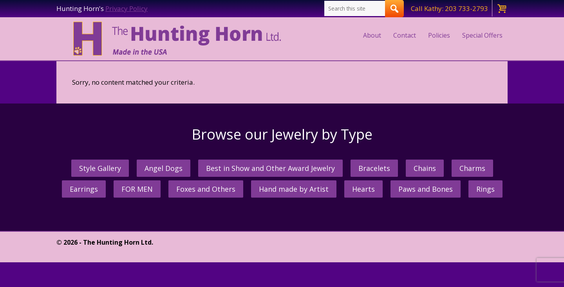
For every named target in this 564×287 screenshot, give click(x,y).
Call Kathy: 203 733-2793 (449, 8)
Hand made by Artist (294, 189)
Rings (485, 189)
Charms (472, 168)
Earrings (84, 189)
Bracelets (374, 168)
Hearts (363, 189)
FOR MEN (137, 189)
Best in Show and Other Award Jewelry (270, 168)
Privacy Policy (126, 8)
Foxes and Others (205, 189)
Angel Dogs (164, 168)
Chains (425, 168)
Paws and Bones (425, 189)
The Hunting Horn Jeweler (178, 38)
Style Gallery (100, 168)
